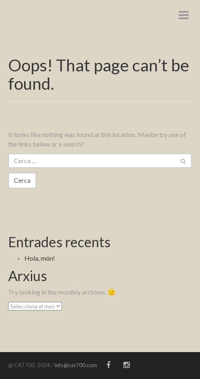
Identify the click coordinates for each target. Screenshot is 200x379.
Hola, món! (39, 258)
